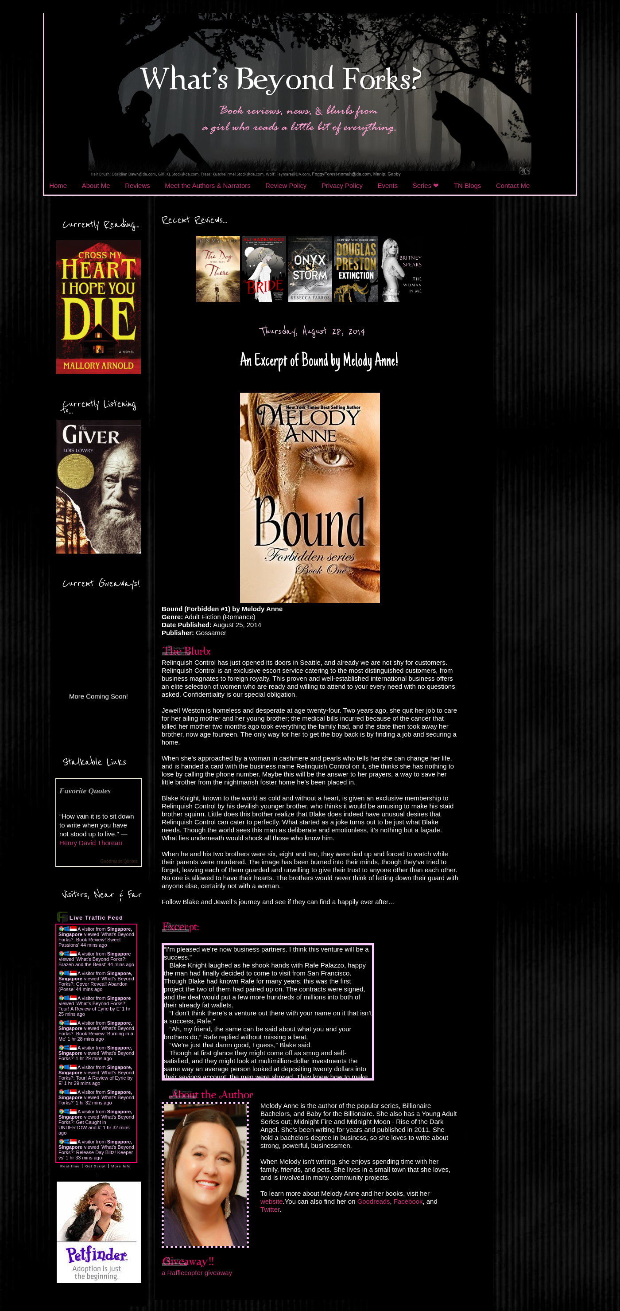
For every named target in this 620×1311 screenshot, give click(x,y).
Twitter (269, 1209)
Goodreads (373, 1201)
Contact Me (513, 185)
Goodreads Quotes (119, 861)
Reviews (137, 185)
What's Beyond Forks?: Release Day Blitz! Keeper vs (96, 1152)
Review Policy (285, 185)
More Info (121, 1166)
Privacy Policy (342, 185)
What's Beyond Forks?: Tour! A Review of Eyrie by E (92, 1006)
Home (58, 185)
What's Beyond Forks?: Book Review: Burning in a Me (96, 1034)
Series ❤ (426, 185)
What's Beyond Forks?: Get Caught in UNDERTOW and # (96, 1122)
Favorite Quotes (85, 790)
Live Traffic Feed (96, 917)
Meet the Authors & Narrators (207, 185)
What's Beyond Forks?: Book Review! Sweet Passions (96, 940)
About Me (96, 185)
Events (388, 185)
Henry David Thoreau (90, 843)
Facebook (408, 1201)
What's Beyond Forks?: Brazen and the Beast (92, 961)
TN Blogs (467, 185)
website (271, 1201)
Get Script (95, 1166)
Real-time (70, 1166)
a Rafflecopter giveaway (197, 1272)
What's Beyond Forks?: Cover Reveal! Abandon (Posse (96, 984)
